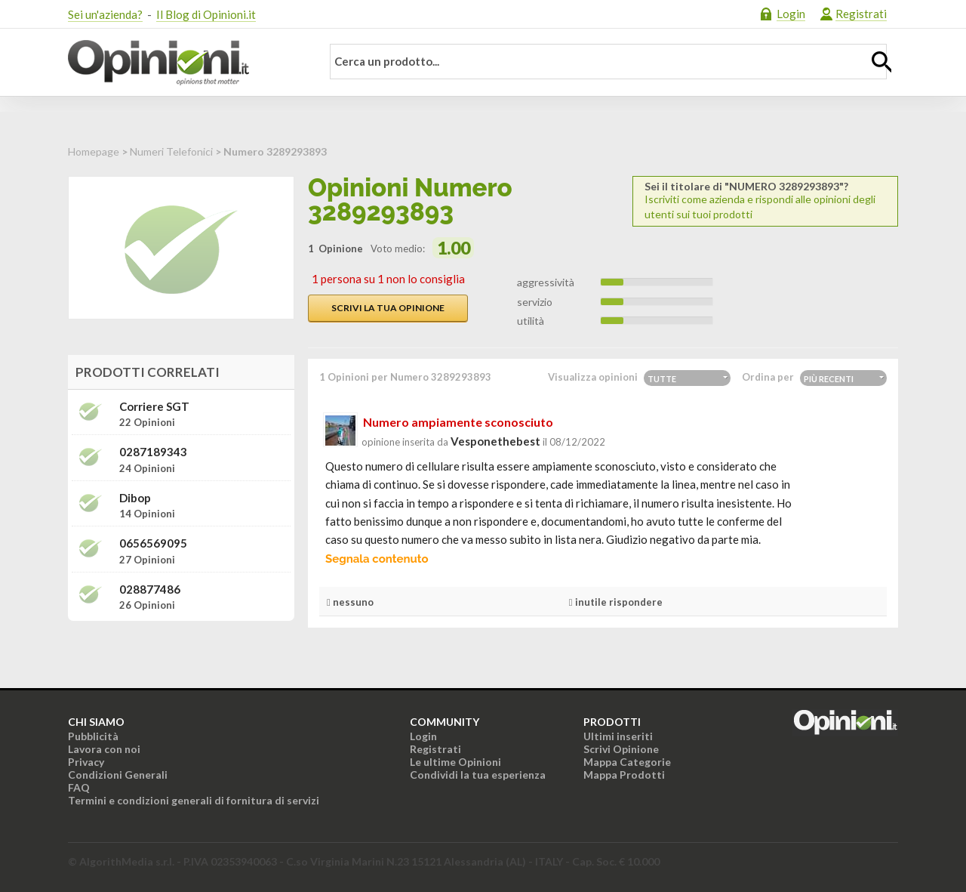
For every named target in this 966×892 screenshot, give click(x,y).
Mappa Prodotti (624, 774)
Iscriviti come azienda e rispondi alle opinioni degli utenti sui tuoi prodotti (765, 201)
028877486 (149, 589)
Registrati (861, 13)
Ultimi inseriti (618, 736)
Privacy (86, 761)
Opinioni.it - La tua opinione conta (185, 63)
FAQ (79, 787)
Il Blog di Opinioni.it (206, 14)
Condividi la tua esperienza (478, 774)
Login (791, 13)
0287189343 (153, 452)
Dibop (135, 498)
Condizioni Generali (118, 774)
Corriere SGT (154, 406)
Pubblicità (93, 736)
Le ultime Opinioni (455, 761)
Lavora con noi (104, 748)
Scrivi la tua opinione (388, 307)
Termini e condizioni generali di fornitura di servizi (193, 800)
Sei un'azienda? (105, 14)
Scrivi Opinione (621, 748)
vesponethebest (495, 441)
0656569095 (153, 543)
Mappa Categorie (627, 761)
